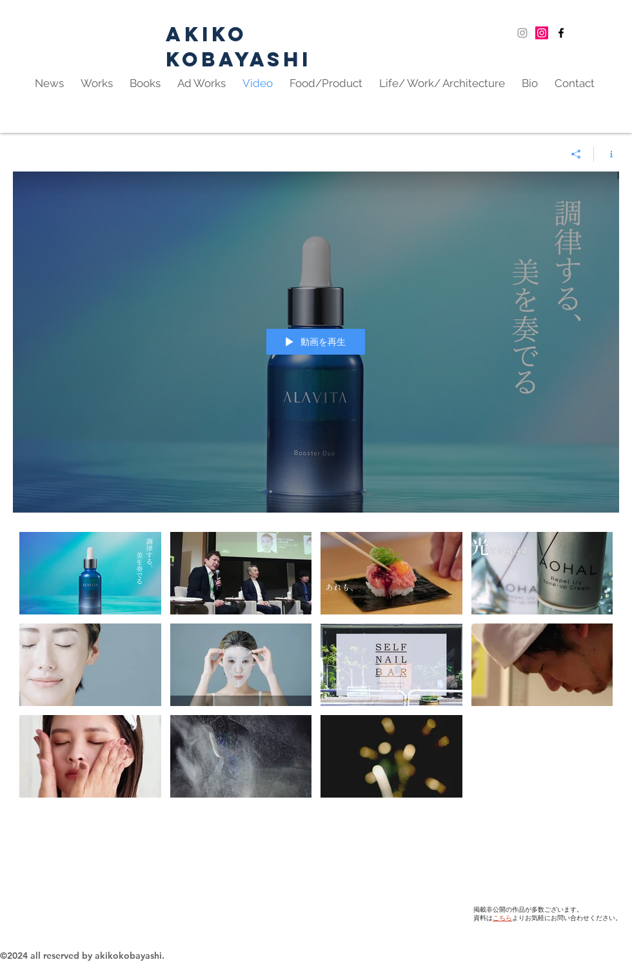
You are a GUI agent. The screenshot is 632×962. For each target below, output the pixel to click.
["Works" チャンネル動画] (316, 715)
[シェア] (576, 154)
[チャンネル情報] (606, 154)
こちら (502, 918)
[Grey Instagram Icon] (522, 32)
